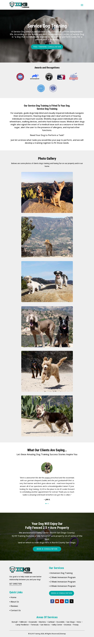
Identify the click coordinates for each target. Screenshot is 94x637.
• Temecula (34, 625)
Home (12, 597)
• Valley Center (56, 625)
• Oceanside (32, 622)
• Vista (78, 622)
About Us (14, 601)
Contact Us (15, 610)
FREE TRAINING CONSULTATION (47, 47)
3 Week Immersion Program (62, 581)
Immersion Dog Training (61, 573)
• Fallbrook (22, 622)
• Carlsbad (50, 622)
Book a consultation (47, 549)
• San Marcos (44, 625)
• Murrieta (42, 622)
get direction (15, 584)
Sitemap (62, 634)
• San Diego (70, 622)
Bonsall (14, 622)
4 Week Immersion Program (62, 586)
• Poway (75, 625)
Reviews (13, 606)
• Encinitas (67, 625)
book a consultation (61, 593)
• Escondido (60, 622)
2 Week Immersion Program (62, 577)
